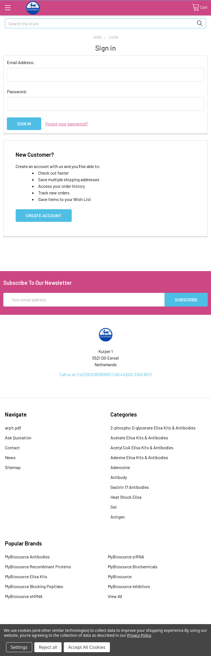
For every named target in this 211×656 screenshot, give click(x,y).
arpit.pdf (13, 427)
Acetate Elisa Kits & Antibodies (139, 437)
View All (115, 596)
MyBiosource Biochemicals (132, 566)
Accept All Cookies (87, 647)
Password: (17, 91)
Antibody (118, 477)
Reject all (48, 647)
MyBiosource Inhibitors (129, 586)
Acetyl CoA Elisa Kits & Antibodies (141, 447)
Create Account (44, 215)
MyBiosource (120, 576)
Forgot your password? (66, 123)
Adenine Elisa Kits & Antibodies (139, 457)
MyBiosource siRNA (126, 556)
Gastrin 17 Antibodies (129, 487)
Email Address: (21, 62)
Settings (19, 647)
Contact (12, 447)
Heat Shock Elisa (125, 497)
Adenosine (120, 467)
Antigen (117, 516)
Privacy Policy (139, 635)
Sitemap (13, 467)
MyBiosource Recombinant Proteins (38, 566)
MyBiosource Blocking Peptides (34, 586)
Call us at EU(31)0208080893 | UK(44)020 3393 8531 (106, 374)
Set (113, 506)
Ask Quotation (18, 437)
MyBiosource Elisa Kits (26, 576)
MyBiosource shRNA (24, 596)
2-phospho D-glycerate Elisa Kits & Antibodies (153, 427)
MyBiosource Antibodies (27, 556)
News (10, 457)
